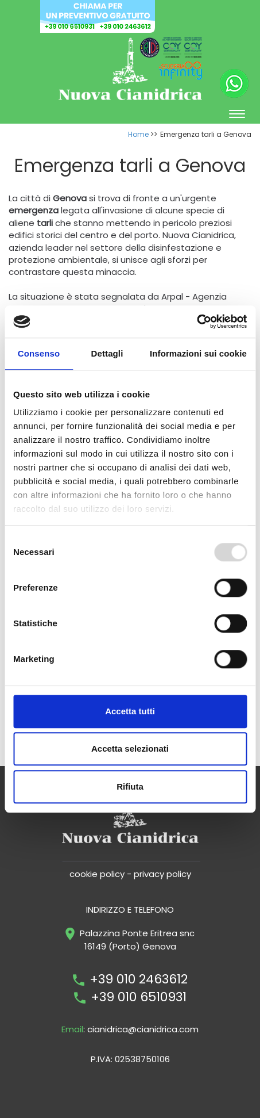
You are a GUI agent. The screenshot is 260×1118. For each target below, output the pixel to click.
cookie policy (97, 874)
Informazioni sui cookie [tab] (198, 353)
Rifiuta (130, 786)
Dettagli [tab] (107, 353)
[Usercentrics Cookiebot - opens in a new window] (196, 321)
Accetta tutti (130, 711)
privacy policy (162, 874)
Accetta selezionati (130, 748)
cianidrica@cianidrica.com (143, 1029)
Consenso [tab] (39, 353)
